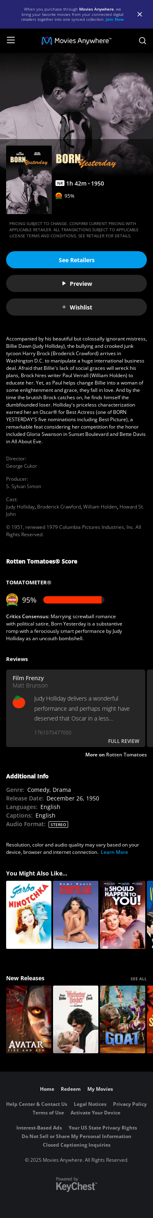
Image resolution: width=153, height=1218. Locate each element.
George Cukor (21, 465)
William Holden (100, 506)
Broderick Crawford (59, 506)
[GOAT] (122, 1020)
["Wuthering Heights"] (75, 1020)
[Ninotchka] (28, 915)
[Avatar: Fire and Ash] (28, 1020)
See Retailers (77, 260)
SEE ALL (139, 978)
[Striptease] (75, 915)
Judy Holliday (20, 506)
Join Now (115, 19)
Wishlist (76, 307)
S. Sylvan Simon (23, 486)
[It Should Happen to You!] (122, 915)
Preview (76, 283)
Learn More (114, 852)
